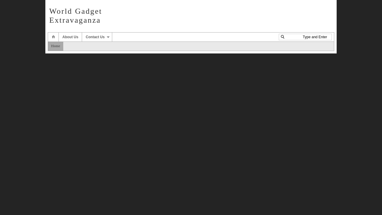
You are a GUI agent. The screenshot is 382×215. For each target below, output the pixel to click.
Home (55, 46)
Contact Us (95, 37)
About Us (70, 37)
